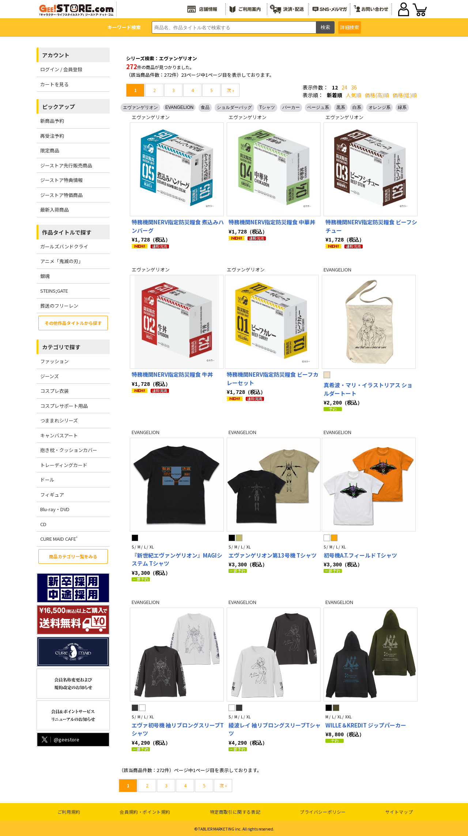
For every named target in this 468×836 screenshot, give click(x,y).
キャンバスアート (59, 435)
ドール (47, 479)
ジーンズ (49, 376)
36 (354, 87)
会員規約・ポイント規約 (145, 810)
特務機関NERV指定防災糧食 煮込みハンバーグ (178, 226)
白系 (356, 107)
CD (43, 524)
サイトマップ (399, 810)
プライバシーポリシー (323, 810)
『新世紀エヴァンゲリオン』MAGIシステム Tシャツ (177, 559)
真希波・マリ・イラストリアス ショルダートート (368, 389)
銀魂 (45, 276)
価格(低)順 (405, 95)
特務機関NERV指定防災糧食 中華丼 (272, 222)
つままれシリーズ (59, 420)
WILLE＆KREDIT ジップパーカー (365, 724)
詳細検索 (349, 27)
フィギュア (52, 494)
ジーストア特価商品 (61, 194)
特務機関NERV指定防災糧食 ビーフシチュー (371, 226)
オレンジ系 (379, 107)
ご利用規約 (68, 810)
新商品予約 (52, 120)
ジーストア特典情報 (61, 179)
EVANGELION (179, 107)
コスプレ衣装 (54, 390)
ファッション (54, 361)
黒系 (340, 107)
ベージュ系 (318, 107)
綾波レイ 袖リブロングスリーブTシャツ (275, 728)
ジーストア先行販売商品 (66, 165)
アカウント (55, 55)
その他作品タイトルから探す (73, 323)
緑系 (402, 107)
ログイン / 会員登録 (61, 69)
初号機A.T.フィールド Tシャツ (360, 554)
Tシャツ (267, 107)
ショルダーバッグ (234, 107)
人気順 (353, 95)
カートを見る (54, 84)
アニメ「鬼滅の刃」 (61, 261)
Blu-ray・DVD (54, 509)
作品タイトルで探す (66, 232)
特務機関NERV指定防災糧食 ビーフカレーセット (272, 378)
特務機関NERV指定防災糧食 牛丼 (172, 374)
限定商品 (49, 150)
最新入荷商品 (54, 209)
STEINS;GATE (54, 290)
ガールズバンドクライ (64, 246)
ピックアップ (58, 106)
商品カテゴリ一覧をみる (73, 556)
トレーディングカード (63, 464)
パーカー (291, 107)
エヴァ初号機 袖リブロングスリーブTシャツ (178, 728)
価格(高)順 (377, 95)
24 (344, 87)
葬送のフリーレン (59, 305)
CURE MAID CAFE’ (59, 538)
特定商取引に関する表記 (235, 810)
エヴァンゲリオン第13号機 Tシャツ (273, 554)
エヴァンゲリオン (140, 107)
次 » (230, 90)
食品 (205, 107)
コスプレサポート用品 (64, 405)
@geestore (59, 739)
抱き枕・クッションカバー (68, 449)
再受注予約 (52, 135)
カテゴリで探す (61, 347)
